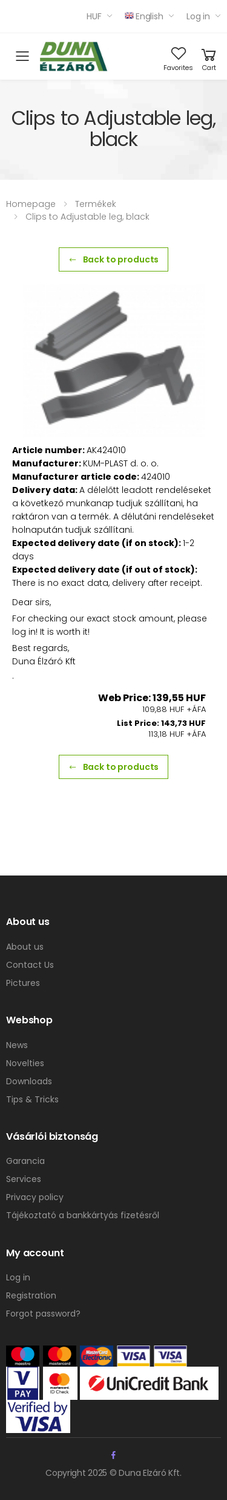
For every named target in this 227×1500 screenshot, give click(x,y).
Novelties (25, 1063)
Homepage (31, 204)
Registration (31, 1295)
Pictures (23, 983)
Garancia (25, 1161)
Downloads (29, 1081)
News (17, 1045)
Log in (198, 16)
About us (25, 947)
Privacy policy (35, 1197)
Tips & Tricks (32, 1099)
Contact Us (30, 965)
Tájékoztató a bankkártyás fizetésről (82, 1215)
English (144, 16)
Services (23, 1179)
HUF (94, 16)
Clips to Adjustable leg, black (87, 217)
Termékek (95, 204)
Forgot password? (43, 1314)
